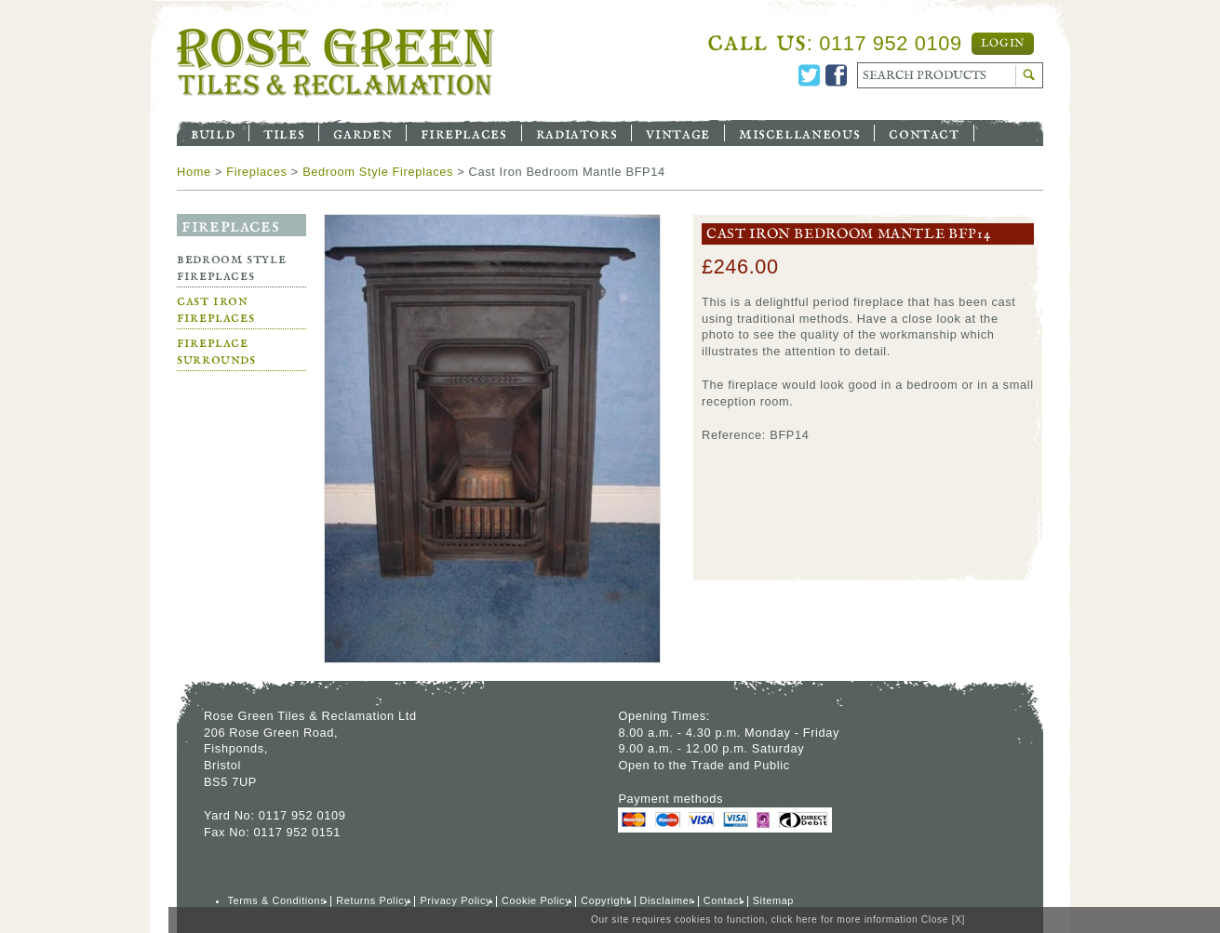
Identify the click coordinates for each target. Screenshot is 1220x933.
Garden (362, 133)
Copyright (605, 900)
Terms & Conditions (277, 900)
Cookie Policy (536, 900)
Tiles (283, 133)
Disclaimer (666, 900)
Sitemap (773, 900)
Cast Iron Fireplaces (215, 309)
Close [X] (943, 919)
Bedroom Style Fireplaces (377, 172)
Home (194, 172)
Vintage (677, 133)
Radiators (577, 133)
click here (794, 919)
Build (213, 133)
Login (1003, 43)
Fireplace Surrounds (216, 351)
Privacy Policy (455, 900)
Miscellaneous (799, 133)
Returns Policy (372, 900)
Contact (924, 133)
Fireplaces (463, 133)
